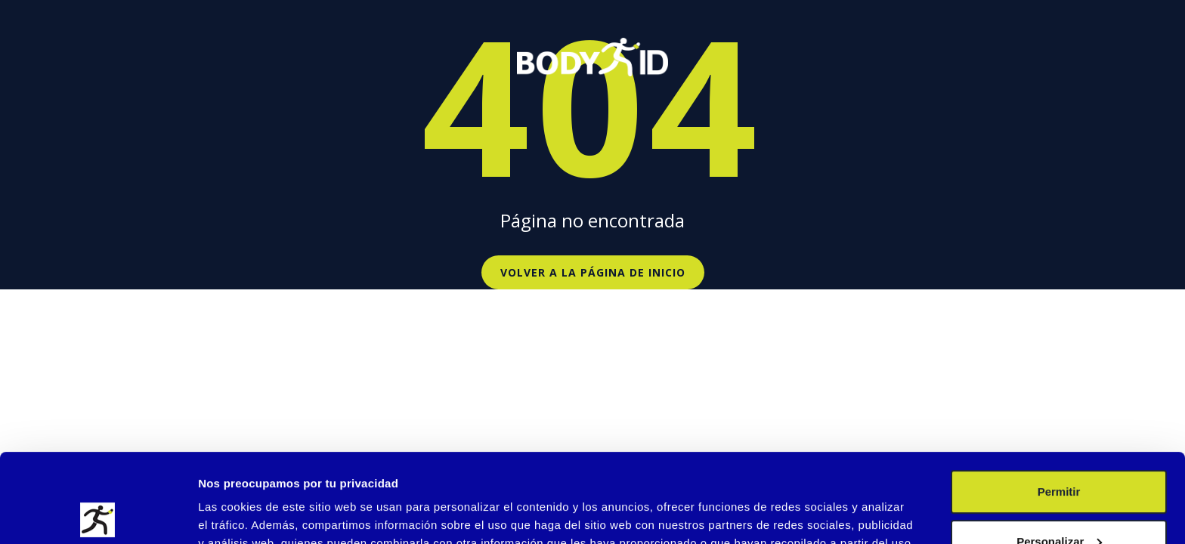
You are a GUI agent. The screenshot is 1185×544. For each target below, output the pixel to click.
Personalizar (1059, 452)
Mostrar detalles (242, 514)
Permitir (1059, 403)
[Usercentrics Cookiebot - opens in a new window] (98, 514)
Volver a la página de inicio (592, 272)
